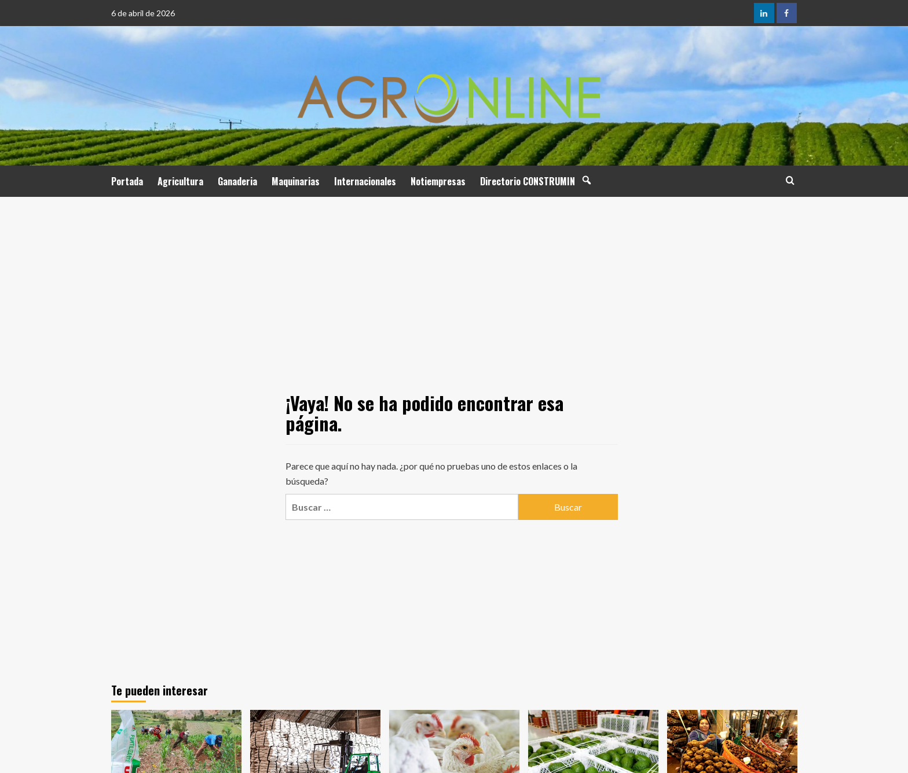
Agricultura (180, 181)
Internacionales (365, 181)
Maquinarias (296, 181)
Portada (127, 181)
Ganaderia (237, 181)
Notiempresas (438, 181)
